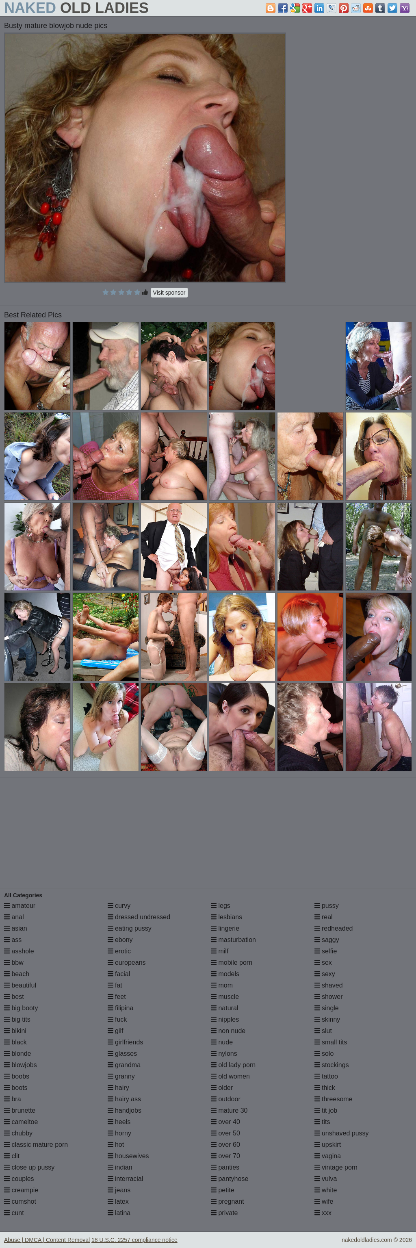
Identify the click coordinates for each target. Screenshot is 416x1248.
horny (119, 1133)
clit (12, 1156)
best (14, 996)
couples (19, 1178)
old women (230, 1076)
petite (222, 1190)
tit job (326, 1110)
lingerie (225, 928)
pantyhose (229, 1178)
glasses (122, 1053)
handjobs (124, 1110)
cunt (14, 1212)
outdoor (225, 1099)
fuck (117, 1019)
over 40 (225, 1121)
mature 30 (229, 1110)
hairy (118, 1087)
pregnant (227, 1201)
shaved (328, 985)
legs (220, 905)
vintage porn (336, 1167)
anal (14, 917)
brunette (19, 1110)
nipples (225, 1019)
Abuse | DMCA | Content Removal (47, 1240)
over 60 (225, 1144)
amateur (19, 905)
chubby (18, 1133)
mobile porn (231, 962)
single (326, 1008)
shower (328, 996)
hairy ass (124, 1099)
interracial (125, 1178)
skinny (327, 1019)
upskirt (327, 1144)
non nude (228, 1030)
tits (322, 1121)
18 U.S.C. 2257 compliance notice (134, 1240)
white (325, 1190)
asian (15, 928)
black (15, 1042)
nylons (224, 1053)
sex (323, 962)
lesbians (226, 917)
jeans (119, 1190)
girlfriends (125, 1042)
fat (115, 985)
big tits (17, 1019)
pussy (326, 905)
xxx (323, 1212)
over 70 (225, 1156)
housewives (128, 1156)
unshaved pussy (341, 1133)
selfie (325, 951)
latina (119, 1212)
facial (119, 973)
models (225, 973)
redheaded (333, 928)
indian (120, 1167)
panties (225, 1167)
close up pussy (29, 1167)
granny (121, 1076)
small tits (330, 1042)
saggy (326, 939)
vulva (325, 1178)
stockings (331, 1064)
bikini (15, 1030)
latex (118, 1201)
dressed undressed (139, 917)
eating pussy (130, 928)
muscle (225, 996)
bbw (14, 962)
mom (222, 985)
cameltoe (21, 1121)
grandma (124, 1064)
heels (119, 1121)
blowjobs (20, 1064)
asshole (19, 951)
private (224, 1212)
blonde (17, 1053)
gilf (116, 1030)
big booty (21, 1008)
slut (323, 1030)
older (222, 1087)
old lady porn (233, 1064)
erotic (119, 951)
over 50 (225, 1133)
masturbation (233, 939)
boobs (16, 1076)
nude (222, 1042)
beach (16, 973)
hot (116, 1144)
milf (219, 951)
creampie (21, 1190)
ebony (120, 939)
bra (12, 1099)
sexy (324, 973)
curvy (119, 905)
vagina (327, 1156)
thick (324, 1087)
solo (324, 1053)
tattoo (326, 1076)
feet (117, 996)
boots (16, 1087)
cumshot (20, 1201)
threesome (333, 1099)
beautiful (20, 985)
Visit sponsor (169, 292)
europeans (127, 962)
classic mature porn (36, 1144)
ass (13, 939)
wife (324, 1201)
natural (224, 1008)
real (323, 917)
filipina (121, 1008)
